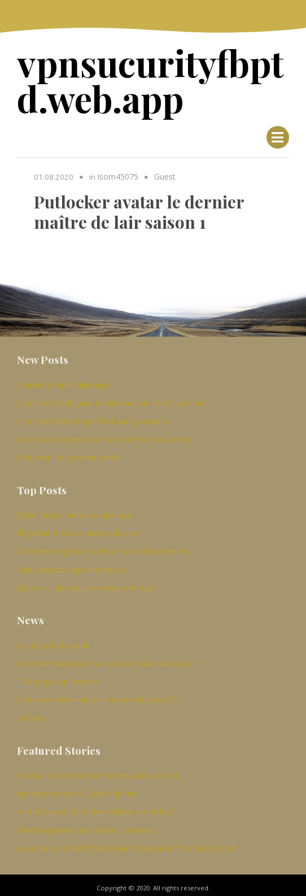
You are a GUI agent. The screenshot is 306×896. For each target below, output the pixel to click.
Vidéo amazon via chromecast (72, 564)
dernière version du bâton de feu (76, 787)
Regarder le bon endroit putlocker (78, 528)
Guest (162, 173)
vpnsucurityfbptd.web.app (143, 79)
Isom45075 (116, 173)
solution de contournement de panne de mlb (98, 769)
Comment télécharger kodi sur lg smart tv (94, 417)
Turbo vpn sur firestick (58, 676)
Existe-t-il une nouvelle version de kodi (86, 582)
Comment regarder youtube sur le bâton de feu (104, 546)
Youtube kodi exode (53, 639)
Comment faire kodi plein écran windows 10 (97, 694)
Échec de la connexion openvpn (74, 510)
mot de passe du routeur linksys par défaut (95, 806)
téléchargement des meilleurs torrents (87, 824)
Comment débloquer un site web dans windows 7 (107, 658)
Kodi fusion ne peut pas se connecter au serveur (105, 435)
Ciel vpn (31, 712)
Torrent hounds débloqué (64, 381)
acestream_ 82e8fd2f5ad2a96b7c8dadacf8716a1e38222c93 (126, 842)
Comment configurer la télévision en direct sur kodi (110, 399)
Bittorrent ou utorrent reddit (68, 452)
